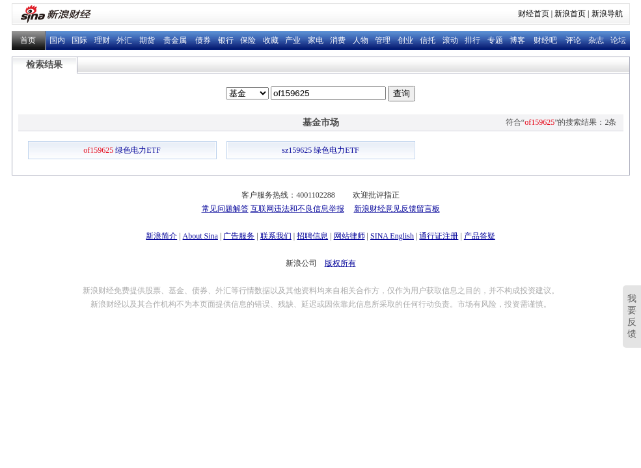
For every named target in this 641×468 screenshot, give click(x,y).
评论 (573, 40)
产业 (293, 40)
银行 (226, 40)
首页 (28, 40)
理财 (102, 40)
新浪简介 (161, 235)
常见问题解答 (225, 208)
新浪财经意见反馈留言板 (397, 208)
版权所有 (340, 263)
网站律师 (349, 235)
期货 (147, 40)
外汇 (124, 40)
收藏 (271, 40)
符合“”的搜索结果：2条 (561, 122)
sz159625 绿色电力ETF (320, 150)
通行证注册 (438, 235)
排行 (472, 40)
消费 (338, 40)
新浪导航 (607, 13)
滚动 (450, 40)
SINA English (392, 235)
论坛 (618, 40)
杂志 (596, 40)
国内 (57, 40)
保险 (248, 40)
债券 (203, 40)
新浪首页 (570, 13)
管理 (382, 40)
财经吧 (545, 40)
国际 (79, 40)
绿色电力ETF (121, 150)
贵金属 (175, 40)
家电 (315, 40)
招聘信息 (312, 235)
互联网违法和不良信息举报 (297, 208)
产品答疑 (479, 235)
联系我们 (276, 235)
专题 (495, 40)
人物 (360, 40)
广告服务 (238, 235)
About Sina (200, 235)
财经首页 (533, 13)
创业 (405, 40)
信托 (427, 40)
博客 (517, 40)
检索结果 (44, 65)
